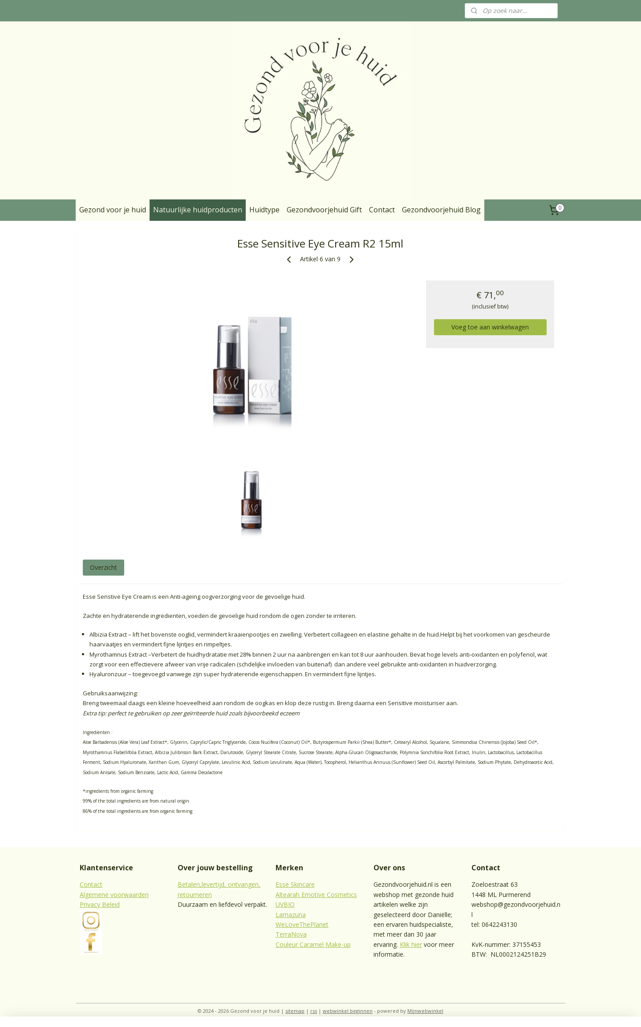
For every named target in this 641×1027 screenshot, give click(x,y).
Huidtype (264, 210)
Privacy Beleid (100, 904)
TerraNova (291, 934)
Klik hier (411, 944)
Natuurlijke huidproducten (197, 210)
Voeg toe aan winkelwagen (490, 327)
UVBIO (285, 904)
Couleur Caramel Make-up (313, 944)
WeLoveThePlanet (302, 924)
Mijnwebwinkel (425, 1010)
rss (313, 1010)
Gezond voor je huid (112, 210)
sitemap (294, 1010)
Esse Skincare (295, 884)
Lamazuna (291, 914)
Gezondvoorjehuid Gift (324, 210)
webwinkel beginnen (348, 1010)
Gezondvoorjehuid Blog (441, 210)
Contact (382, 210)
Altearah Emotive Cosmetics (316, 894)
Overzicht (103, 567)
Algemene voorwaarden (114, 894)
